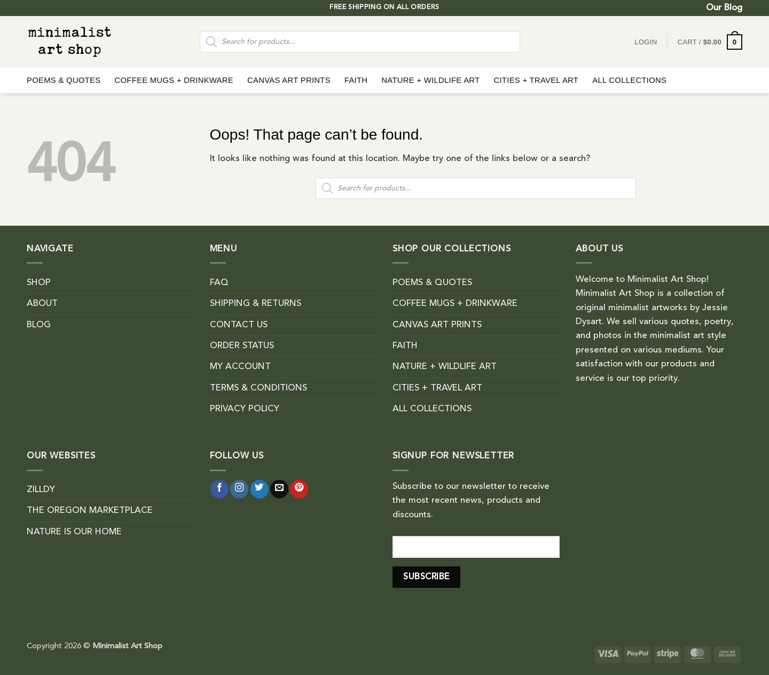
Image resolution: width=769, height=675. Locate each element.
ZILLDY (41, 490)
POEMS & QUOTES (63, 80)
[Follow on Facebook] (219, 489)
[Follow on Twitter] (259, 489)
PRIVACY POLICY (244, 409)
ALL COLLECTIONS (629, 80)
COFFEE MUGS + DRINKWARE (173, 80)
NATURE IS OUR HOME (74, 532)
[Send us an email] (279, 489)
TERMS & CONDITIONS (258, 388)
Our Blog (724, 8)
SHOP (39, 283)
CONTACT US (239, 325)
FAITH (356, 80)
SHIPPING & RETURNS (255, 304)
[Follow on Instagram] (239, 489)
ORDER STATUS (242, 346)
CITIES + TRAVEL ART (535, 80)
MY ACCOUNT (240, 367)
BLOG (39, 325)
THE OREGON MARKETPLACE (90, 511)
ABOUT (42, 304)
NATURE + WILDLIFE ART (430, 80)
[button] (709, 42)
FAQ (219, 283)
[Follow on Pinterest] (299, 489)
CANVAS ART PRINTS (289, 80)
